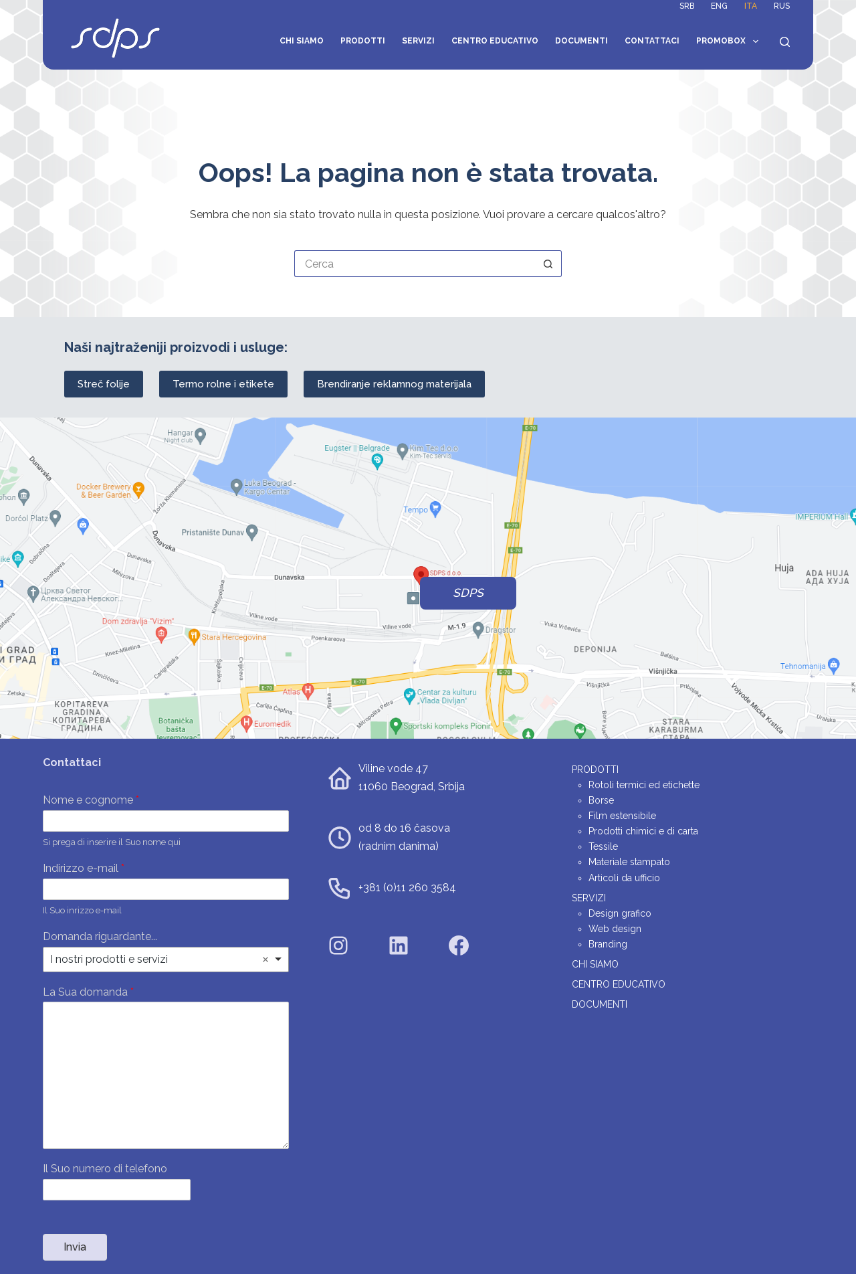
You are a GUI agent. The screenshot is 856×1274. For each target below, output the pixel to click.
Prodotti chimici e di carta (643, 831)
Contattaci (652, 41)
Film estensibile (622, 815)
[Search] (785, 42)
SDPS (468, 593)
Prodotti (362, 41)
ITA (750, 6)
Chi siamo (302, 41)
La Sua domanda (88, 992)
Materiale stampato (629, 861)
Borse (601, 800)
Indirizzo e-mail (83, 868)
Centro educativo (494, 41)
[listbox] (166, 959)
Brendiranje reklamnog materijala (394, 384)
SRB (686, 6)
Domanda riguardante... (100, 936)
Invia (75, 1247)
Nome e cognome (91, 800)
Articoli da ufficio (624, 878)
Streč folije (104, 384)
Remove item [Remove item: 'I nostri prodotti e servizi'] (265, 959)
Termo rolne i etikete (223, 384)
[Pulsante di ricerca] (548, 263)
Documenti (581, 41)
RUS (782, 6)
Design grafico (619, 913)
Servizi (418, 41)
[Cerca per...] (414, 263)
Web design (614, 928)
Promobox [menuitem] (729, 41)
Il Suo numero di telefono (105, 1168)
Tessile (603, 846)
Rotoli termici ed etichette (644, 785)
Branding (607, 944)
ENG (719, 6)
